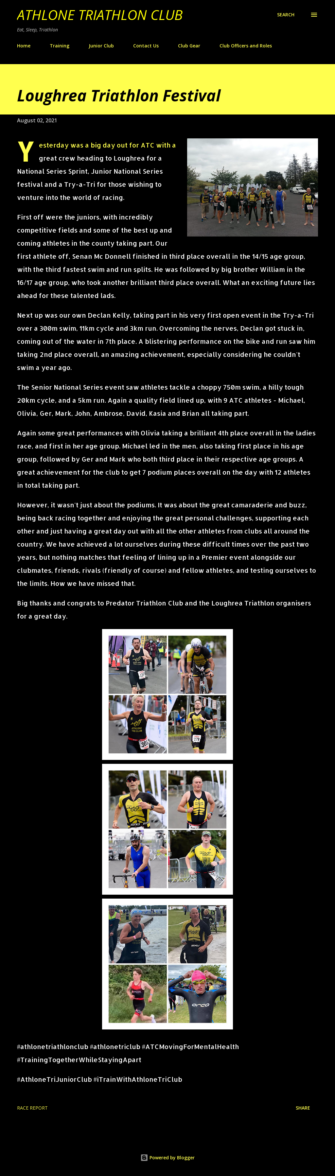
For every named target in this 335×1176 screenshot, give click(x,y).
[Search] (285, 15)
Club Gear (189, 46)
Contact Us (146, 46)
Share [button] (303, 1108)
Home (23, 46)
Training (59, 46)
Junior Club (101, 46)
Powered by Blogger (167, 1157)
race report (32, 1108)
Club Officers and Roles (246, 46)
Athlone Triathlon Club (100, 14)
